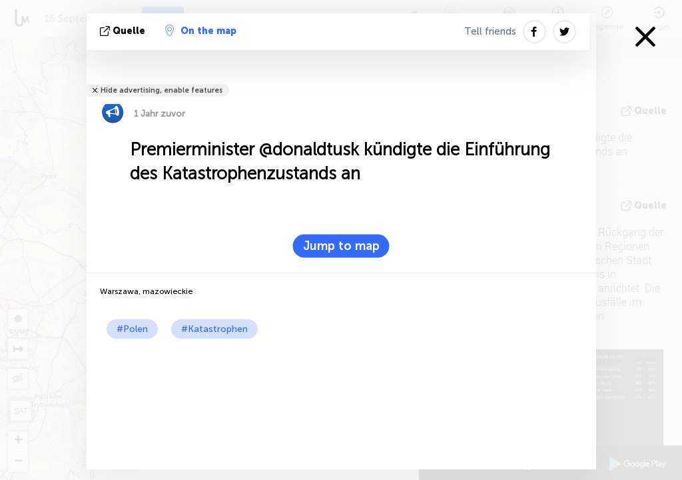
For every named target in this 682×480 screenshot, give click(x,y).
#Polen (132, 329)
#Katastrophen (214, 329)
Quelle (124, 31)
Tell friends (490, 31)
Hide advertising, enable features (161, 90)
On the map (200, 31)
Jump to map (341, 246)
